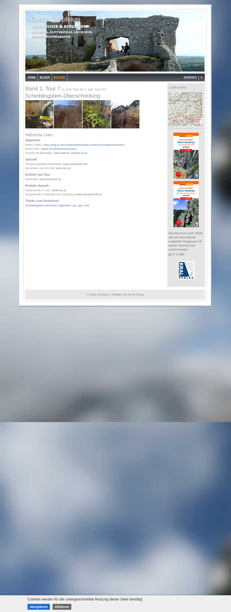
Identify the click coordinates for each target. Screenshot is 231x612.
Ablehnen (62, 607)
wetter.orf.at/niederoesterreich (59, 149)
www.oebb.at (61, 153)
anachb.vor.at (79, 153)
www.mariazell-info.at (89, 194)
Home (32, 77)
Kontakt (116, 294)
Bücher (59, 77)
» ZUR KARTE (177, 87)
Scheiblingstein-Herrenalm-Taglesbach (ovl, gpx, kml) (57, 205)
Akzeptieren (39, 607)
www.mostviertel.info (75, 164)
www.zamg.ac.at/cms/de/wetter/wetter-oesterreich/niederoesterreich (84, 145)
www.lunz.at (63, 168)
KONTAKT (190, 77)
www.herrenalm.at (50, 179)
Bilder (45, 77)
